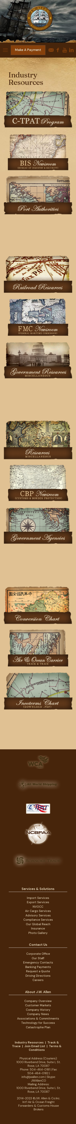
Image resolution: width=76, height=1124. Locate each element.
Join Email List (34, 1046)
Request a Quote (38, 971)
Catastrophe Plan (38, 1027)
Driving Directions (38, 976)
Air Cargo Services (38, 911)
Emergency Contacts (38, 962)
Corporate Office (38, 954)
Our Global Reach (38, 924)
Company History (38, 1010)
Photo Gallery (38, 933)
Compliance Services (38, 920)
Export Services (38, 902)
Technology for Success (38, 1023)
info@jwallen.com (33, 1077)
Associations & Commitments (38, 1019)
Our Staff (38, 958)
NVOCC (38, 907)
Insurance (38, 928)
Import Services (38, 898)
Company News (38, 1014)
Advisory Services (38, 915)
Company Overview (38, 1001)
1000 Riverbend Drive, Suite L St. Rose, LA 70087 (38, 1064)
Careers (38, 980)
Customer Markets (38, 1005)
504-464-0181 (40, 1069)
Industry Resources (29, 1042)
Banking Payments (38, 967)
